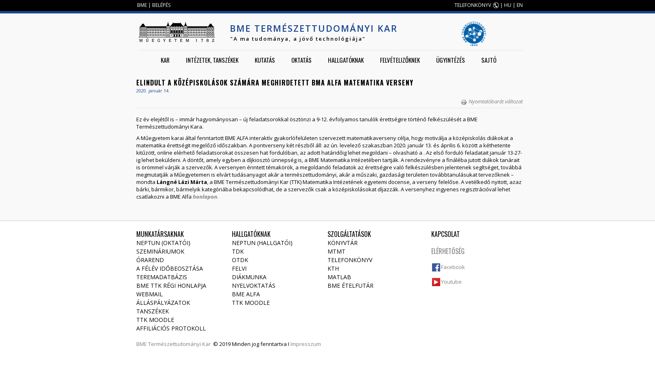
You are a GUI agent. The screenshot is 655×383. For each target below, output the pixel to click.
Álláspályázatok (163, 302)
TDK (238, 251)
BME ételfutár (350, 285)
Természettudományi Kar (179, 344)
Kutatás (265, 59)
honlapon (205, 196)
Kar (165, 59)
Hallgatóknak (346, 59)
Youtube (451, 281)
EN (520, 5)
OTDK (240, 260)
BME (142, 5)
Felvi (239, 268)
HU (507, 5)
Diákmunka (249, 277)
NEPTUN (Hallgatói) (262, 243)
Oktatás (301, 59)
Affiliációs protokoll (171, 328)
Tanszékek (152, 311)
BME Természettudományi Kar (313, 28)
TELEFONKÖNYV (472, 5)
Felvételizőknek (400, 59)
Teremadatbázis (161, 277)
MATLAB (339, 277)
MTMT (336, 251)
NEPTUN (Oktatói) (163, 243)
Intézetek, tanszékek (212, 59)
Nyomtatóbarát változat (492, 101)
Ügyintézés (450, 59)
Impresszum (305, 344)
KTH (333, 268)
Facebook (453, 267)
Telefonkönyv (350, 260)
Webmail (149, 294)
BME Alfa (246, 294)
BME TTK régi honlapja (171, 285)
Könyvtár (343, 243)
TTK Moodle (155, 320)
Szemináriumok (160, 251)
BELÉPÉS (161, 5)
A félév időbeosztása (169, 268)
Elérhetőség (448, 251)
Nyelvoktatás (253, 285)
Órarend (150, 260)
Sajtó (488, 59)
